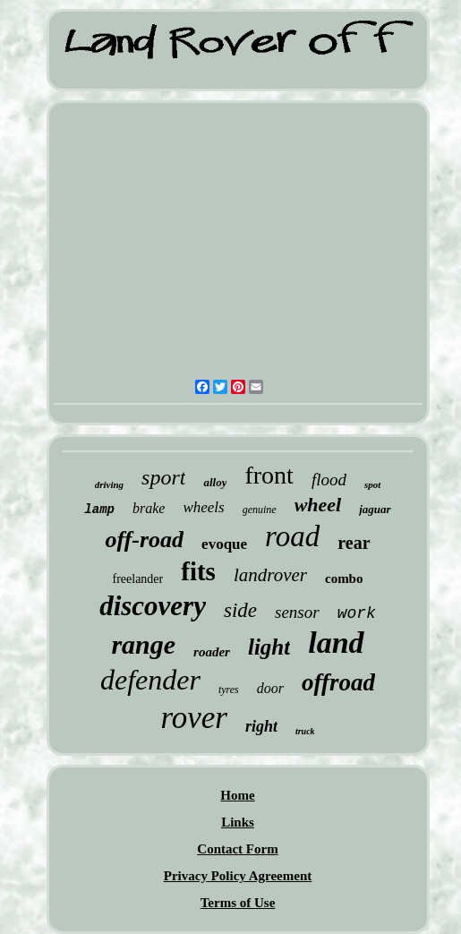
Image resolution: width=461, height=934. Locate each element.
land (335, 642)
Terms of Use (238, 902)
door (270, 688)
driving (109, 484)
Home (237, 795)
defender (150, 680)
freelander (138, 579)
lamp (99, 509)
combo (344, 578)
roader (211, 652)
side (240, 610)
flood (329, 479)
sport (163, 477)
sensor (297, 612)
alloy (214, 482)
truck (305, 731)
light (269, 647)
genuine (260, 509)
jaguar (374, 509)
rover (193, 717)
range (143, 644)
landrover (270, 575)
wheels (203, 507)
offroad (338, 682)
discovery (152, 605)
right (261, 726)
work (356, 613)
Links (237, 822)
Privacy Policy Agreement (238, 876)
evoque (224, 544)
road (292, 536)
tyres (228, 689)
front (268, 475)
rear (353, 543)
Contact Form (237, 849)
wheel (318, 504)
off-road (144, 540)
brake (148, 508)
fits (198, 571)
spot (372, 484)
